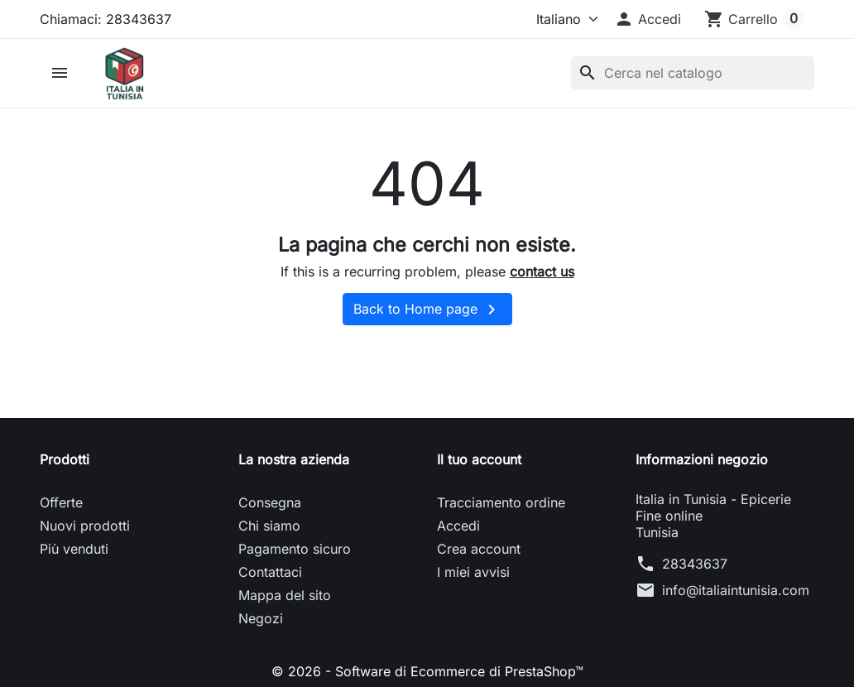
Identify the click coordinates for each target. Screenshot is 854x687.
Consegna (269, 502)
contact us (542, 271)
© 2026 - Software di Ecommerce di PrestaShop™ (427, 671)
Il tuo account (479, 459)
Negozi (260, 618)
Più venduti (74, 548)
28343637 (694, 563)
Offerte (61, 502)
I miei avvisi (473, 572)
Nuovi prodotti (85, 525)
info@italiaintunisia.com (735, 590)
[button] (647, 19)
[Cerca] (692, 72)
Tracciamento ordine (501, 502)
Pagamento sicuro (294, 548)
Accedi (458, 525)
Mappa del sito (284, 595)
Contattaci (270, 572)
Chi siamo (269, 525)
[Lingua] (560, 19)
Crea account (479, 548)
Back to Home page (427, 309)
